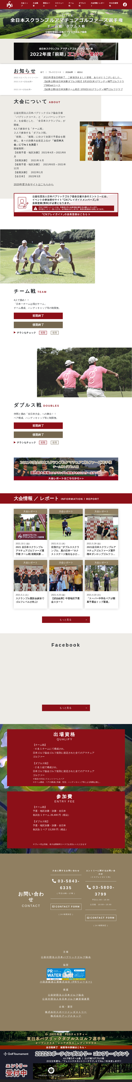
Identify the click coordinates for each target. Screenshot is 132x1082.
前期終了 (38, 315)
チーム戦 (71, 4)
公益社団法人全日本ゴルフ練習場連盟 (66, 999)
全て (42, 72)
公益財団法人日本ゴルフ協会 (66, 995)
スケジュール (59, 4)
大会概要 (35, 4)
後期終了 (38, 324)
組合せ (80, 72)
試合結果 (69, 72)
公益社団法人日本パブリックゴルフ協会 (66, 957)
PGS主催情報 (113, 4)
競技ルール (46, 4)
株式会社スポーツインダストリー (66, 1012)
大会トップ (24, 4)
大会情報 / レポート (97, 4)
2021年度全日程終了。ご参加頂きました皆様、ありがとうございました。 (82, 77)
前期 (43, 332)
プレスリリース (54, 72)
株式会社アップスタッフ (66, 1016)
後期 (54, 332)
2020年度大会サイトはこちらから (34, 184)
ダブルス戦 (82, 4)
